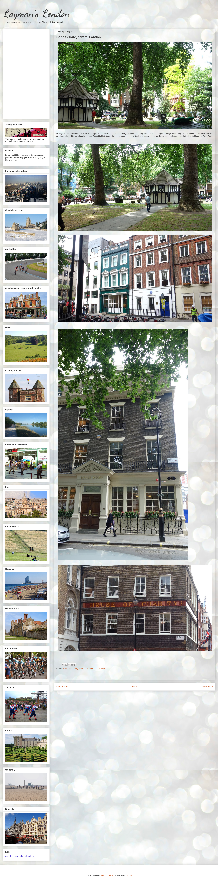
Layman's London (36, 14)
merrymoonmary (107, 875)
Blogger (129, 875)
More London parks (97, 668)
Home (135, 686)
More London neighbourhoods (75, 668)
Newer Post (62, 686)
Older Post (207, 686)
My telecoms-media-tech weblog (19, 856)
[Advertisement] (26, 73)
